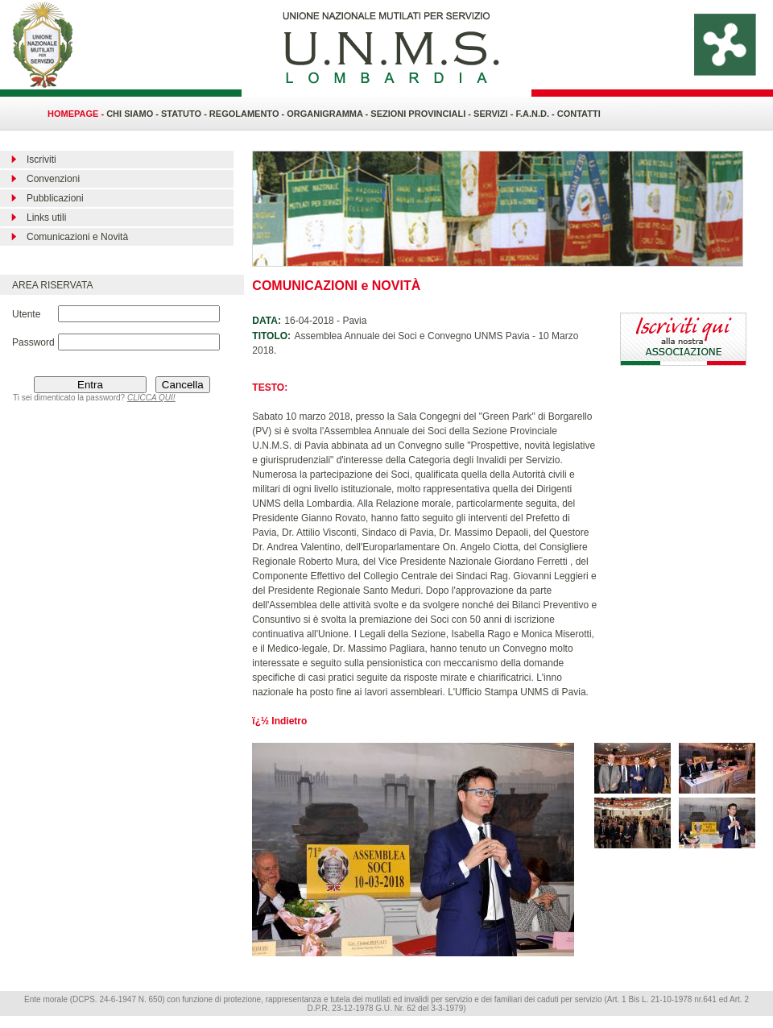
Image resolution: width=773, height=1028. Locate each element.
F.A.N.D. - (535, 113)
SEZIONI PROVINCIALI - (421, 113)
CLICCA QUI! (151, 397)
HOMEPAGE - (76, 113)
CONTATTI (579, 113)
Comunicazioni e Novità (77, 236)
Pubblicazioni (55, 198)
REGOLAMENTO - (248, 113)
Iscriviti (41, 159)
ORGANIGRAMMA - (328, 113)
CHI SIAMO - (132, 113)
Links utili (46, 217)
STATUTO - (185, 113)
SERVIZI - (494, 113)
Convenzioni (53, 178)
